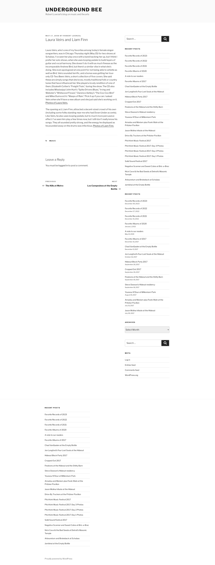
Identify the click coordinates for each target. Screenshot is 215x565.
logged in (63, 165)
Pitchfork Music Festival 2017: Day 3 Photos (144, 146)
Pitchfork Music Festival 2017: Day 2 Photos (144, 151)
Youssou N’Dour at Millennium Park (140, 117)
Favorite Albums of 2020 (136, 71)
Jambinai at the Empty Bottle (137, 185)
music (52, 141)
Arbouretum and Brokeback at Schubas (142, 179)
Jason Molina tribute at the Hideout (140, 130)
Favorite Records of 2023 (136, 56)
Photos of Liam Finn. (103, 126)
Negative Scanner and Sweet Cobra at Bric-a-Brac (147, 166)
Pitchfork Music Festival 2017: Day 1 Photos (144, 156)
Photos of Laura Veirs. (57, 102)
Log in (127, 360)
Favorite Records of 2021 (136, 66)
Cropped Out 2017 (133, 102)
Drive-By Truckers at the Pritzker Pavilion (143, 135)
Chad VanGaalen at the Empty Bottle (141, 86)
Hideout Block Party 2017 (136, 96)
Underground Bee (74, 10)
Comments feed (132, 370)
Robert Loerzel (72, 36)
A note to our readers (134, 76)
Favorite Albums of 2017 (135, 81)
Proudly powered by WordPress (58, 558)
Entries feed (130, 365)
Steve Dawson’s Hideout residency (140, 112)
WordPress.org (131, 375)
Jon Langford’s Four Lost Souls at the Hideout (144, 91)
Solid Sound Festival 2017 (136, 161)
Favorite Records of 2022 (136, 61)
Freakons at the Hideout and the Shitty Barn (144, 107)
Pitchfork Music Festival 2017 (138, 140)
